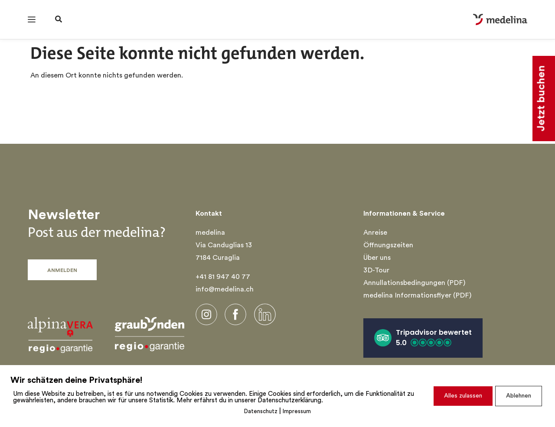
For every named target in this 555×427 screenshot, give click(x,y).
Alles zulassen (463, 396)
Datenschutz (261, 411)
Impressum (297, 411)
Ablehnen (518, 396)
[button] (423, 338)
